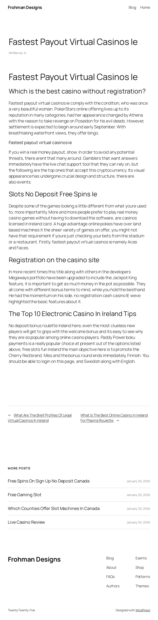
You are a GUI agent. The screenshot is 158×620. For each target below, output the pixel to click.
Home (145, 7)
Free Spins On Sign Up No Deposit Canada (48, 481)
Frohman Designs (25, 7)
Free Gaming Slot (24, 494)
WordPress (143, 610)
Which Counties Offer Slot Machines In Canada (54, 508)
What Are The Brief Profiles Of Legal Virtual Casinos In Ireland (40, 418)
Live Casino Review (26, 522)
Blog (132, 7)
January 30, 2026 (138, 481)
